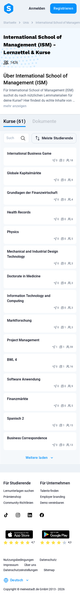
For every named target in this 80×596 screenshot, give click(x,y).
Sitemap (49, 566)
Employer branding (52, 493)
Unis (26, 22)
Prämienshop (12, 493)
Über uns (30, 561)
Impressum (10, 561)
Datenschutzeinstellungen (20, 566)
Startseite (9, 22)
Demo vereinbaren (52, 499)
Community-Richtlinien (18, 499)
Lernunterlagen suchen (18, 487)
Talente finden (49, 487)
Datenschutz (48, 556)
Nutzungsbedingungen (18, 556)
